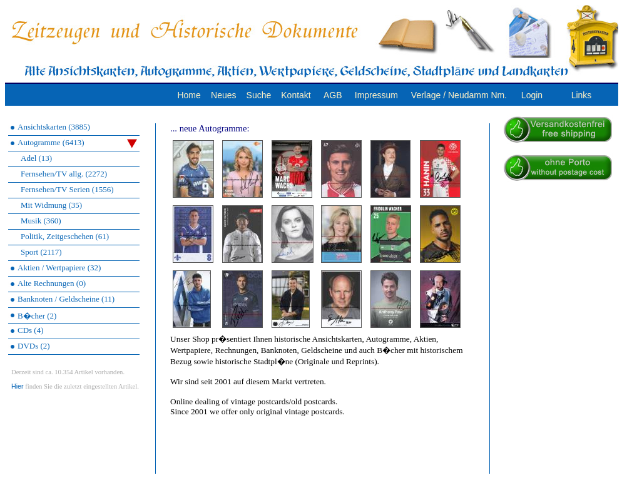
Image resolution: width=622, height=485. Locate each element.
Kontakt (295, 95)
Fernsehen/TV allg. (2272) (64, 173)
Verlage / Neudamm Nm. (459, 95)
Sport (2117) (41, 252)
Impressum (376, 95)
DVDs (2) (34, 345)
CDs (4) (31, 330)
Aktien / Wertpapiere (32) (59, 267)
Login (532, 95)
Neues (223, 95)
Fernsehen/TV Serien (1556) (67, 189)
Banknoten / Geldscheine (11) (66, 299)
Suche (259, 95)
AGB (333, 95)
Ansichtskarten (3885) (54, 126)
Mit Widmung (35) (51, 205)
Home (188, 95)
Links (581, 95)
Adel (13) (36, 158)
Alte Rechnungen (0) (52, 283)
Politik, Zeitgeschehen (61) (65, 236)
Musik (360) (41, 220)
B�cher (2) (37, 315)
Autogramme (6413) (77, 143)
